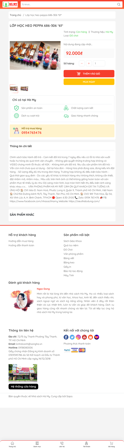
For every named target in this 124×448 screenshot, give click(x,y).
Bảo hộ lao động (73, 271)
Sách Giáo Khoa (73, 241)
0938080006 (25, 347)
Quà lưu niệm (71, 245)
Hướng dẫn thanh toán (21, 245)
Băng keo (69, 262)
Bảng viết (69, 258)
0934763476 (31, 132)
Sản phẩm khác (22, 214)
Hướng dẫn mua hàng (21, 241)
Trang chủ (15, 15)
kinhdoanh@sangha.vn (29, 343)
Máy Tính (69, 275)
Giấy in (67, 266)
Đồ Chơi (68, 249)
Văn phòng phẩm (73, 253)
